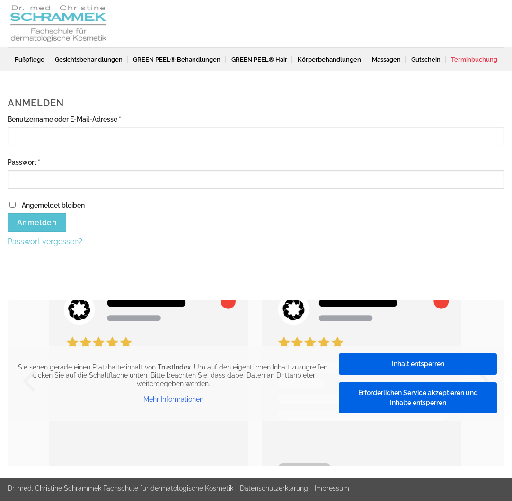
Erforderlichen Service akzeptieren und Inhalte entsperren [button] (418, 397)
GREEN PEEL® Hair (259, 59)
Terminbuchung (474, 59)
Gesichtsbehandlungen (89, 59)
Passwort (42, 161)
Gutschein (426, 59)
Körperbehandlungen (329, 59)
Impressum (332, 488)
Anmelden (37, 222)
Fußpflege (29, 59)
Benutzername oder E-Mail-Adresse (82, 118)
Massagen (386, 59)
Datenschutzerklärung (274, 488)
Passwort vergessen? (45, 241)
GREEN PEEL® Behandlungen (177, 59)
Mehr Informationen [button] (173, 399)
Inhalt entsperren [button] (418, 364)
